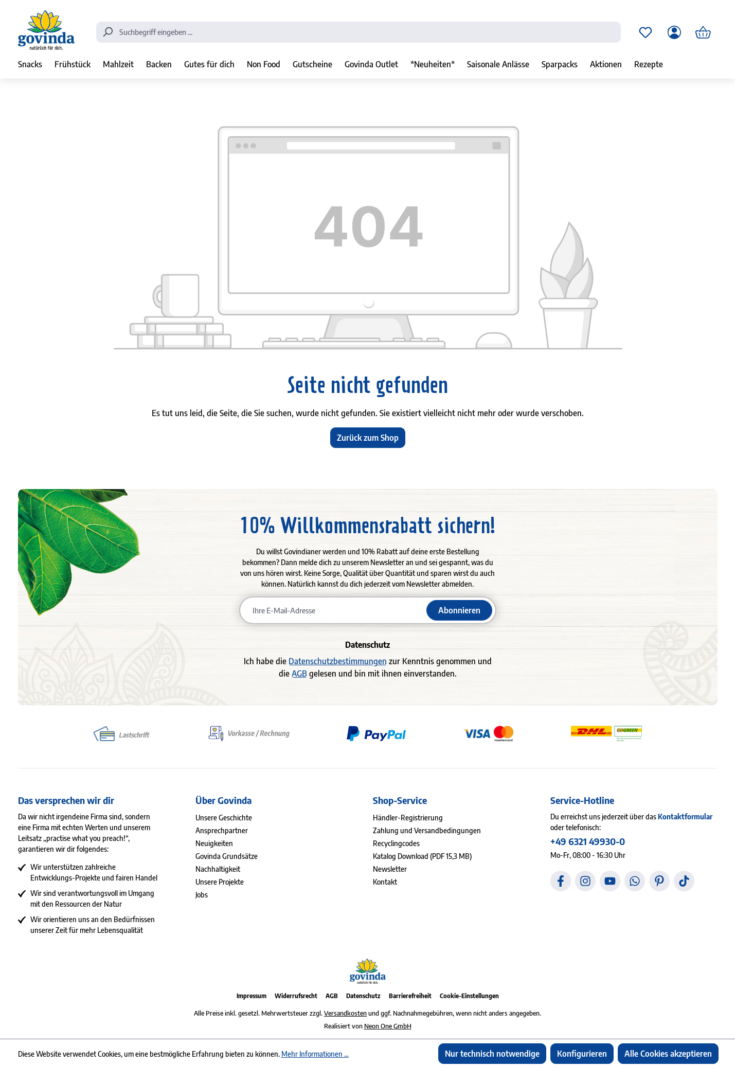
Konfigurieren (582, 1053)
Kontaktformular (685, 816)
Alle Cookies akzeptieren (668, 1053)
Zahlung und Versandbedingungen (427, 830)
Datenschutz (363, 996)
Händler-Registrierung (408, 817)
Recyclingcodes (396, 843)
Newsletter (390, 869)
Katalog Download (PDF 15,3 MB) (422, 856)
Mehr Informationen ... (315, 1054)
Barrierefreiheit (410, 996)
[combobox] (358, 32)
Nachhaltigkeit (217, 869)
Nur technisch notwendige (492, 1053)
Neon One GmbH (387, 1026)
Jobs (201, 894)
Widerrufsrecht (296, 996)
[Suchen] (107, 31)
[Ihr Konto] (674, 32)
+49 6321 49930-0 (587, 841)
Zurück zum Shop (368, 438)
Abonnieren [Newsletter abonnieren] (459, 610)
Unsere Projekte (219, 881)
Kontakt (385, 881)
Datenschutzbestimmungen (338, 661)
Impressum (251, 996)
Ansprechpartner (221, 830)
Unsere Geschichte (223, 817)
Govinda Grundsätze (226, 856)
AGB (299, 673)
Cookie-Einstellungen (469, 996)
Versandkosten (345, 1013)
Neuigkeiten (214, 843)
